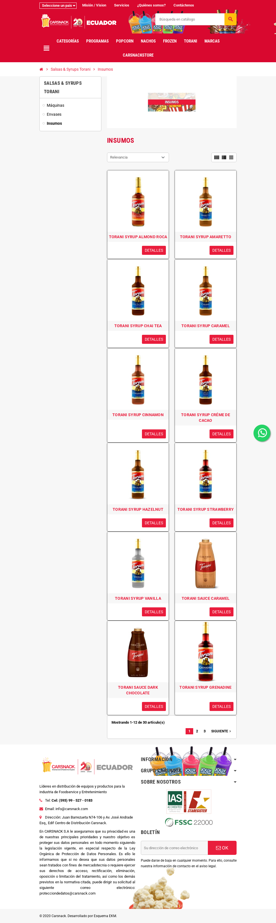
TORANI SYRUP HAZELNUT (138, 509)
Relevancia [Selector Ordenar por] (119, 157)
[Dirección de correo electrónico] (174, 848)
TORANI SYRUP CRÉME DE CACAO (205, 418)
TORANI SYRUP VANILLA (138, 598)
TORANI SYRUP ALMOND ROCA (138, 237)
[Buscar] (195, 19)
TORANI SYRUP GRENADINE (205, 687)
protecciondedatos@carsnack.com (67, 893)
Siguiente (221, 731)
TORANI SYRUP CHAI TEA (138, 326)
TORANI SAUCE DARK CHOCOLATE (138, 690)
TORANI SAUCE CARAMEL (206, 598)
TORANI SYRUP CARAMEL (205, 326)
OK (222, 848)
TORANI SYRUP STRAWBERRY (205, 509)
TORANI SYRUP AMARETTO (206, 237)
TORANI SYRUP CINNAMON (138, 415)
